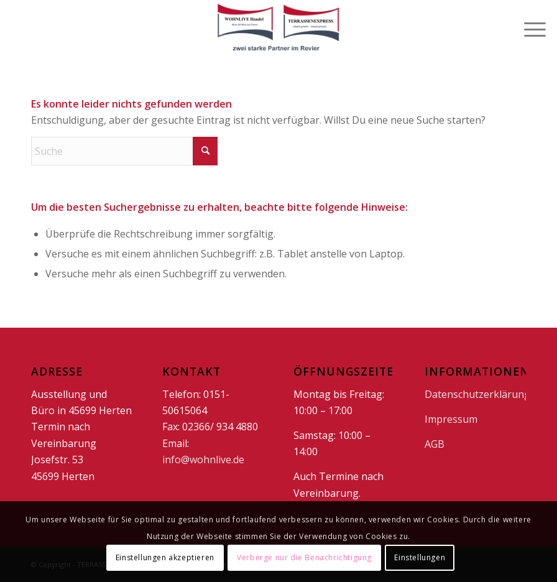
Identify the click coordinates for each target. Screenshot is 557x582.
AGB (434, 444)
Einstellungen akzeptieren (165, 557)
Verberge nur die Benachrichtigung (304, 557)
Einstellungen (419, 557)
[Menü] (529, 28)
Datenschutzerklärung (477, 394)
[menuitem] (529, 28)
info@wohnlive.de (203, 459)
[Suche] (124, 151)
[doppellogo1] (278, 28)
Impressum (451, 419)
